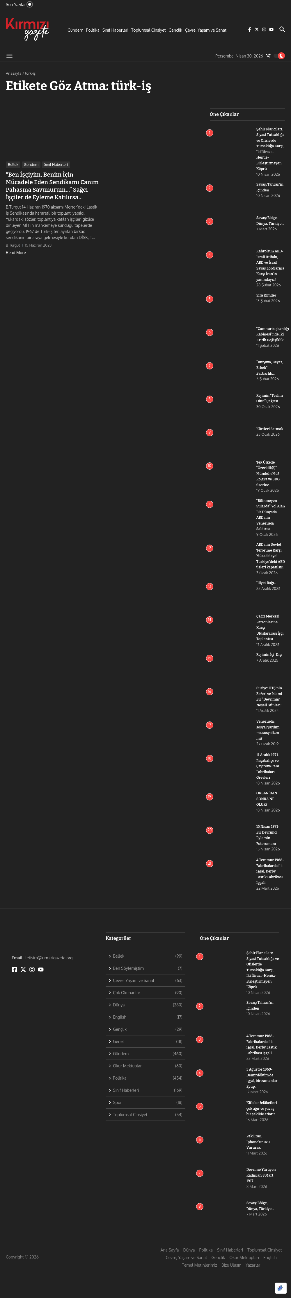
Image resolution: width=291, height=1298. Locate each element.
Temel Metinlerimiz (199, 1293)
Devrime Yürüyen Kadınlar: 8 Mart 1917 (262, 1203)
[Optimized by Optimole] (281, 1288)
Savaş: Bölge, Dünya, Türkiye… (267, 229)
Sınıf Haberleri (115, 30)
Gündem (75, 30)
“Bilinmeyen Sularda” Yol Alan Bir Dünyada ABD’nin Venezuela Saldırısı (267, 529)
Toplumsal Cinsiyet (148, 30)
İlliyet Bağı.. (266, 605)
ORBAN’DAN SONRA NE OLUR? (267, 821)
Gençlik (175, 30)
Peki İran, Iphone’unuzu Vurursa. (259, 1170)
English (270, 1285)
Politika (93, 30)
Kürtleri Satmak (270, 440)
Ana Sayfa (170, 1278)
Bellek (13, 164)
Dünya (189, 1278)
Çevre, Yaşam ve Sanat (205, 30)
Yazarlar (253, 1293)
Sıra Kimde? (267, 306)
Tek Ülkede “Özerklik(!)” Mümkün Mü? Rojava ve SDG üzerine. (268, 484)
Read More (16, 252)
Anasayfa (13, 73)
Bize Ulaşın (231, 1293)
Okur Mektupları (244, 1285)
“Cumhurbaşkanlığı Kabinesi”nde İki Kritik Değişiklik (273, 345)
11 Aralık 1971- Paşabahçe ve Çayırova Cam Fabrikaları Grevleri (268, 788)
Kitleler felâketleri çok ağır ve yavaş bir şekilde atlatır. (262, 1137)
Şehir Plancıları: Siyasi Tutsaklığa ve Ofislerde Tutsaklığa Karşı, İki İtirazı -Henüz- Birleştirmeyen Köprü (270, 152)
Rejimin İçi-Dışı (270, 677)
